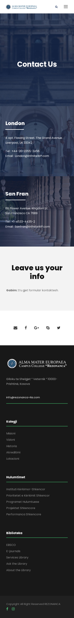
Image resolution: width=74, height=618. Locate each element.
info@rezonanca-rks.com (23, 397)
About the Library (18, 570)
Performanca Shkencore (23, 514)
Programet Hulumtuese (22, 502)
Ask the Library (16, 564)
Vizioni (10, 440)
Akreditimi (13, 452)
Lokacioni (12, 459)
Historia (11, 446)
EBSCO (11, 545)
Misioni (10, 433)
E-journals (13, 551)
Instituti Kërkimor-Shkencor (25, 489)
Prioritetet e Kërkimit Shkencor (28, 495)
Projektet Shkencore (20, 508)
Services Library (17, 557)
